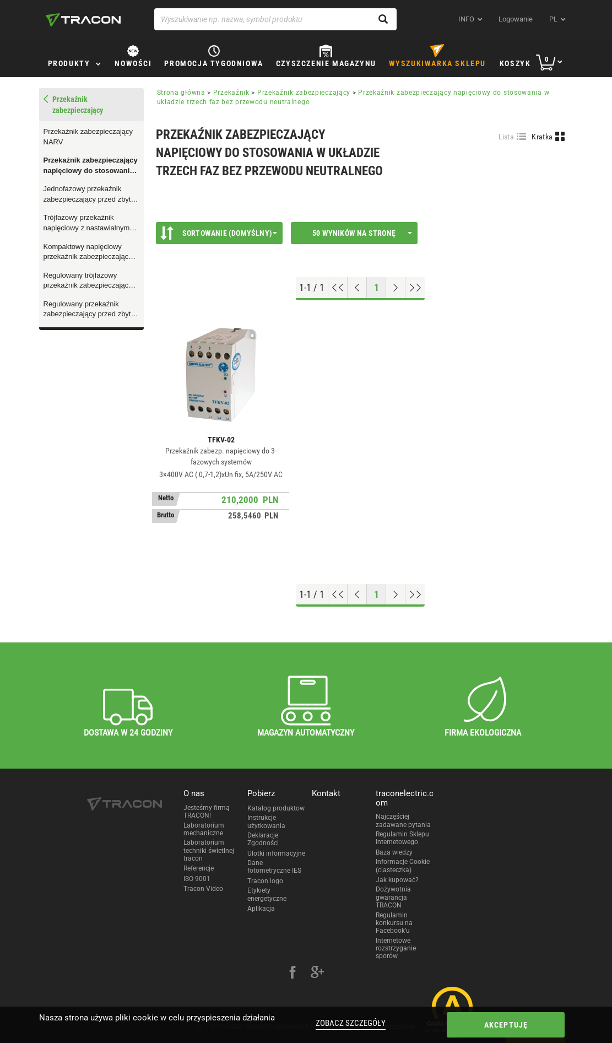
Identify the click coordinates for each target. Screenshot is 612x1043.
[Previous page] (357, 287)
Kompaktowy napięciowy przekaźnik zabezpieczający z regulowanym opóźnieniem (91, 252)
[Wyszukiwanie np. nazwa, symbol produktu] (275, 19)
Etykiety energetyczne (266, 894)
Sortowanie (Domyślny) (218, 233)
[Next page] (395, 287)
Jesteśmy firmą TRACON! (206, 811)
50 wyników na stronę (362, 233)
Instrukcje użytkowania (266, 821)
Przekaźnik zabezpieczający (303, 92)
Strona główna (181, 92)
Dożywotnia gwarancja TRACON (393, 897)
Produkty (69, 63)
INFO (466, 19)
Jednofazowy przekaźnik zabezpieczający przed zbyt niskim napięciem (87, 194)
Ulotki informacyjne (276, 853)
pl (553, 19)
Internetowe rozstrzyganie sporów (396, 948)
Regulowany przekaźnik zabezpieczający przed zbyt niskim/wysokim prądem (87, 310)
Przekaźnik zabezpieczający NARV (88, 136)
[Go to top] (338, 287)
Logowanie (516, 19)
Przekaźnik (231, 92)
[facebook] (292, 973)
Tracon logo (265, 881)
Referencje (198, 868)
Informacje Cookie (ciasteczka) (403, 865)
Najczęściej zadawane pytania (403, 820)
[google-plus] (317, 973)
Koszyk (515, 63)
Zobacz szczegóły (351, 1023)
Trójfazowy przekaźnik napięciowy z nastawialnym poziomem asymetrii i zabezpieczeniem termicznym (91, 223)
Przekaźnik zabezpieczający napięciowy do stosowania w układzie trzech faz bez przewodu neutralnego (91, 166)
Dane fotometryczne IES (274, 866)
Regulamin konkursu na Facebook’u (394, 923)
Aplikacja (261, 908)
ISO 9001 (196, 879)
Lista (506, 136)
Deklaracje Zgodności (263, 839)
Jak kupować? (397, 880)
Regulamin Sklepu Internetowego (402, 838)
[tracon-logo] (83, 20)
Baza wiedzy (394, 852)
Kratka (542, 136)
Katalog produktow (276, 808)
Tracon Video (203, 889)
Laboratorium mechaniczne (203, 829)
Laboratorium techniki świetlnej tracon (208, 850)
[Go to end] (415, 287)
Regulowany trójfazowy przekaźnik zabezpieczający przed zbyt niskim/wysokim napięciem (88, 281)
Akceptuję (506, 1024)
